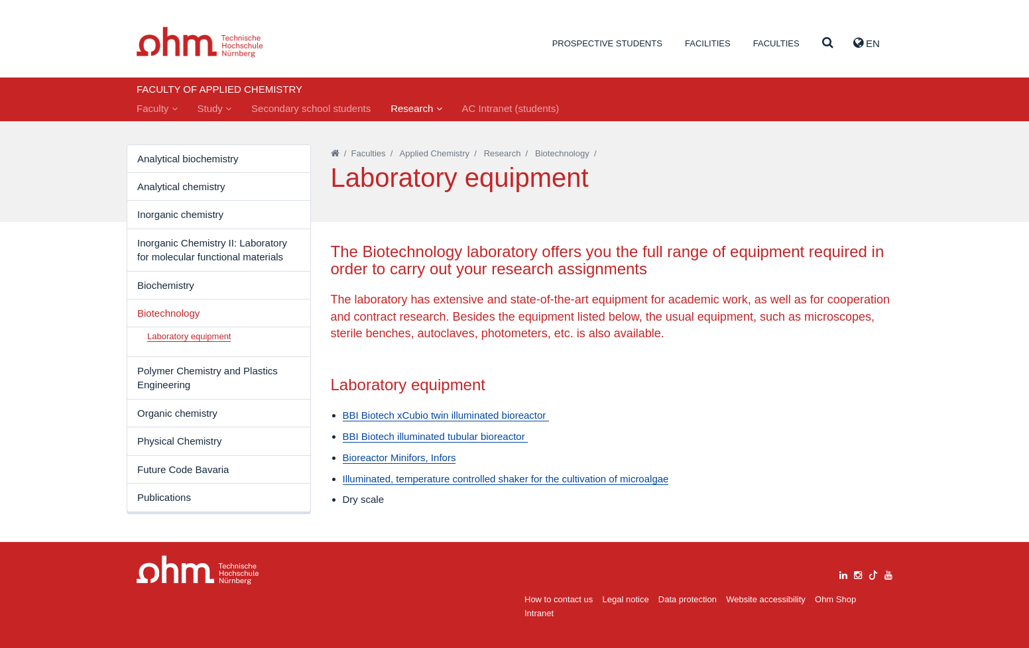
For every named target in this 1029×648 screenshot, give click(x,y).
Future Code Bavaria (183, 469)
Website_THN (200, 42)
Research (416, 108)
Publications (164, 497)
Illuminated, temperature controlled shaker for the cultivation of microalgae (506, 478)
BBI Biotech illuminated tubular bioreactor (435, 436)
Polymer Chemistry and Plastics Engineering (207, 377)
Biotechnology (168, 313)
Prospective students (607, 43)
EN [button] (866, 43)
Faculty (157, 108)
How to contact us (558, 599)
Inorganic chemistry (180, 214)
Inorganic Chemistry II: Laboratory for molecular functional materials (212, 249)
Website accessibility (766, 599)
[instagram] (858, 573)
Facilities (708, 43)
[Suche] (827, 43)
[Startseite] (335, 153)
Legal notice (626, 599)
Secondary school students (311, 108)
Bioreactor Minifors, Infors (399, 457)
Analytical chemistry (181, 186)
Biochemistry (165, 285)
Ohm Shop (835, 599)
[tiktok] (873, 573)
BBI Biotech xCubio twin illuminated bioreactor (446, 415)
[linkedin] (843, 573)
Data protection (687, 599)
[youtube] (888, 573)
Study (215, 108)
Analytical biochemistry (188, 158)
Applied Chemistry (435, 153)
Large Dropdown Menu (198, 570)
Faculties (776, 43)
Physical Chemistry (179, 441)
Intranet (539, 613)
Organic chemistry (177, 413)
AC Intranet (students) (511, 108)
